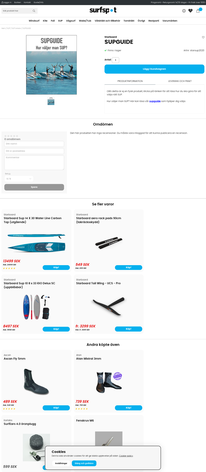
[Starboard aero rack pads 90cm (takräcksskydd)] (77, 255)
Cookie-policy (126, 456)
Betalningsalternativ (14, 375)
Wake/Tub (85, 21)
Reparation (9, 401)
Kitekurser (8, 405)
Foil (53, 21)
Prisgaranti (156, 2)
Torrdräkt (129, 21)
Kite (45, 21)
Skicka (197, 386)
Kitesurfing (111, 371)
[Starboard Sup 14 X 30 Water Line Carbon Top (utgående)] (26, 249)
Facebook (161, 421)
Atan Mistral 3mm (67, 293)
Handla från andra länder (17, 384)
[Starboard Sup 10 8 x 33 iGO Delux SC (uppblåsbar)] (128, 255)
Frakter (7, 379)
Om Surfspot (10, 366)
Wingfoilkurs (10, 414)
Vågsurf (70, 21)
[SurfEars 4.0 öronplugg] (128, 332)
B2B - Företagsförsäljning (17, 392)
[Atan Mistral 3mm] (77, 330)
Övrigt (141, 21)
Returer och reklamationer (18, 388)
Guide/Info (38, 2)
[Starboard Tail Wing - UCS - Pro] (180, 255)
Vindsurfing (111, 366)
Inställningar (61, 463)
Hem (3, 28)
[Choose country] (184, 11)
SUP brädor (16, 28)
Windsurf (34, 21)
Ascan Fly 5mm (15, 293)
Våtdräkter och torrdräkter (120, 388)
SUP (60, 21)
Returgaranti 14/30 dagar (175, 2)
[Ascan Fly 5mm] (26, 330)
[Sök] (19, 11)
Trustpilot (160, 436)
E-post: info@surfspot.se (68, 445)
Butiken (17, 2)
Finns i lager (114, 50)
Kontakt (27, 2)
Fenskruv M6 (167, 290)
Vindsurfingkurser (13, 410)
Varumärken (169, 21)
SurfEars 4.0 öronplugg (123, 293)
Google (159, 407)
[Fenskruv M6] (180, 330)
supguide (155, 101)
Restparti (153, 21)
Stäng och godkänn (84, 463)
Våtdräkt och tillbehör (107, 21)
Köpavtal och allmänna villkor (20, 371)
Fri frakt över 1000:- (197, 2)
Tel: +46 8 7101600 (64, 440)
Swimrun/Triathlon (115, 392)
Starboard (111, 37)
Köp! (193, 263)
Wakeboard (111, 379)
